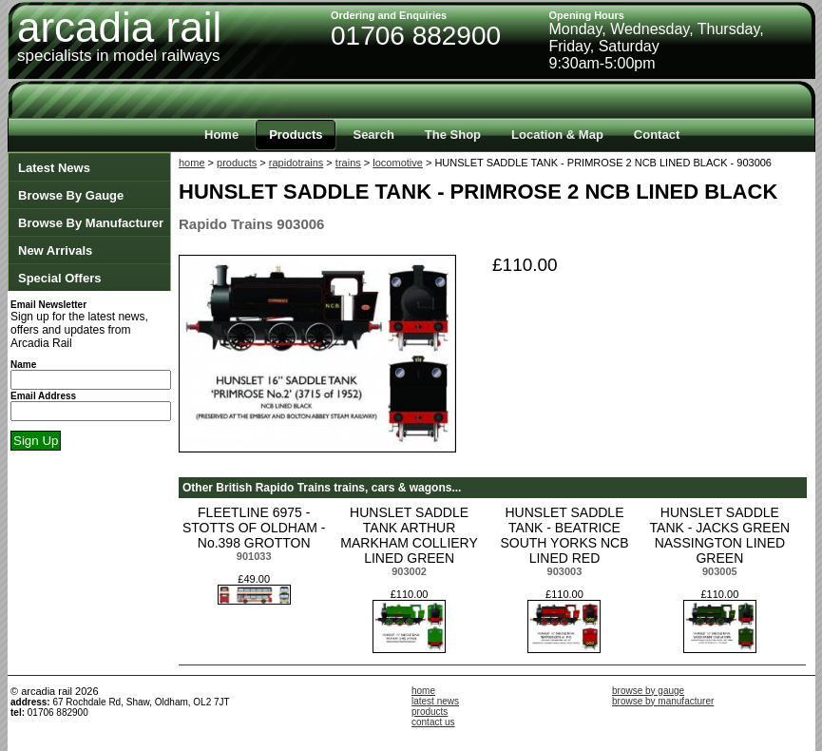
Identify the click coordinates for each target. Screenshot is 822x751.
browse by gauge (648, 690)
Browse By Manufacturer (90, 223)
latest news (435, 701)
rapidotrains (296, 162)
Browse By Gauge (71, 195)
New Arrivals (55, 250)
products (237, 162)
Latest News (54, 168)
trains (348, 162)
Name (23, 364)
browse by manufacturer (663, 701)
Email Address (43, 396)
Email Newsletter (48, 304)
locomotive (398, 162)
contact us (433, 722)
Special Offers (59, 278)
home (192, 162)
